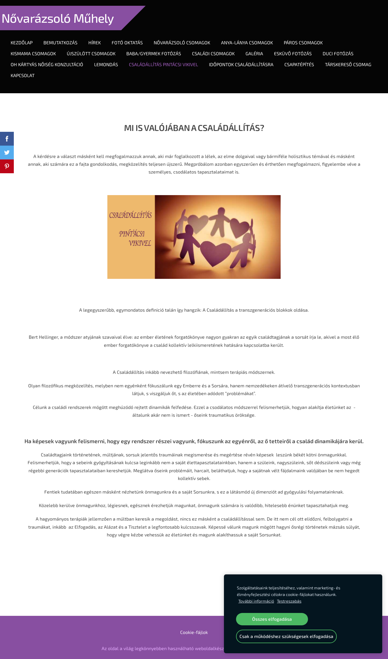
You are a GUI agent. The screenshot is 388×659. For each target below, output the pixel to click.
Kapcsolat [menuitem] (86, 69)
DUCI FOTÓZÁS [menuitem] (343, 47)
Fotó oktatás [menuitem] (133, 36)
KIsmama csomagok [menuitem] (39, 47)
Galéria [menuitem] (260, 47)
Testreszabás (289, 601)
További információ (256, 601)
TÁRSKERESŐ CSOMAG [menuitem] (39, 69)
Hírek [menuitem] (100, 36)
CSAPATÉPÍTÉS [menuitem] (305, 58)
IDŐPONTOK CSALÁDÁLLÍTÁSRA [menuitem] (247, 58)
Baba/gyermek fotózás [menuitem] (159, 47)
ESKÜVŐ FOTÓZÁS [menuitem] (298, 47)
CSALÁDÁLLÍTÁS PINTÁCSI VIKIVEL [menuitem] (169, 58)
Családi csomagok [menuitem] (219, 47)
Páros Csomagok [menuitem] (309, 36)
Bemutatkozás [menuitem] (66, 36)
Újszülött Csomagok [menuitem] (97, 47)
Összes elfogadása (272, 619)
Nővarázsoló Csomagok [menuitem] (187, 36)
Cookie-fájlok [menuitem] (194, 620)
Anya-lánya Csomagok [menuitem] (253, 36)
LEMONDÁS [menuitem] (112, 58)
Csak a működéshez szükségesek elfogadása (286, 636)
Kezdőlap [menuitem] (27, 36)
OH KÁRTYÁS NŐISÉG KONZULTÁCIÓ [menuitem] (52, 58)
